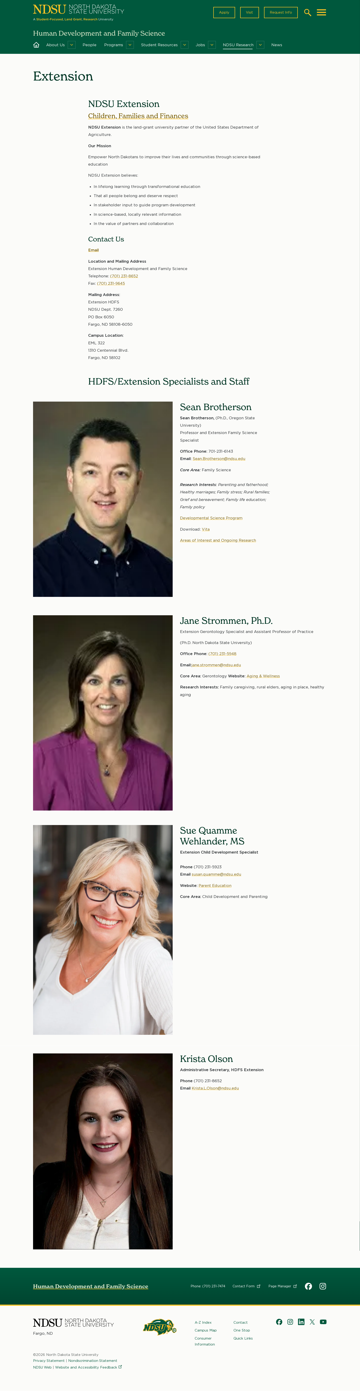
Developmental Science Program (212, 519)
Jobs (200, 45)
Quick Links (243, 1339)
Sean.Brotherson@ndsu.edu (219, 459)
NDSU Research (238, 45)
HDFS (308, 1287)
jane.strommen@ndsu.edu (216, 666)
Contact (247, 1287)
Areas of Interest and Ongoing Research (218, 541)
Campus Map (206, 1331)
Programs (113, 45)
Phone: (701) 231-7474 (208, 1287)
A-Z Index (203, 1323)
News (276, 45)
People (89, 45)
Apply (223, 13)
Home (36, 45)
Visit (248, 13)
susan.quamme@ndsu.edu (217, 875)
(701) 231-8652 (124, 277)
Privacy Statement (49, 1362)
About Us (55, 45)
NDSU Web (42, 1368)
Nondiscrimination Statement (93, 1362)
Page (283, 1287)
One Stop (241, 1331)
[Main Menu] (321, 12)
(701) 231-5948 (222, 654)
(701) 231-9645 (111, 284)
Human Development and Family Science (90, 1287)
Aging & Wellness (263, 677)
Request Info (280, 13)
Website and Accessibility (89, 1368)
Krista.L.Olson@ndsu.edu (216, 1089)
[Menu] (72, 45)
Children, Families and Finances (139, 116)
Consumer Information (205, 1342)
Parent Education (215, 886)
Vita (206, 530)
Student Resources (159, 45)
